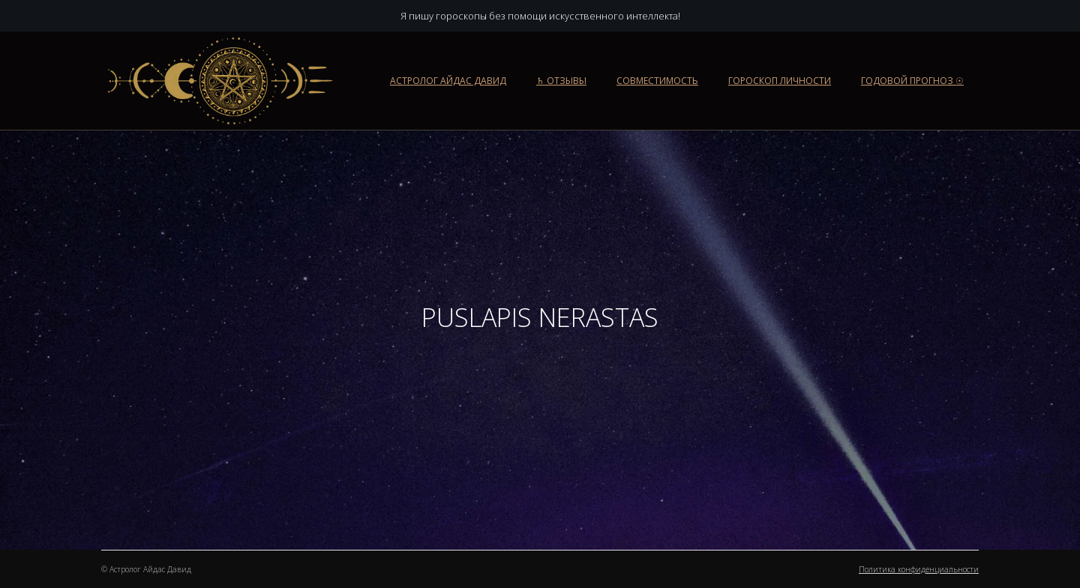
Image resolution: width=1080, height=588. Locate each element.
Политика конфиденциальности (919, 569)
